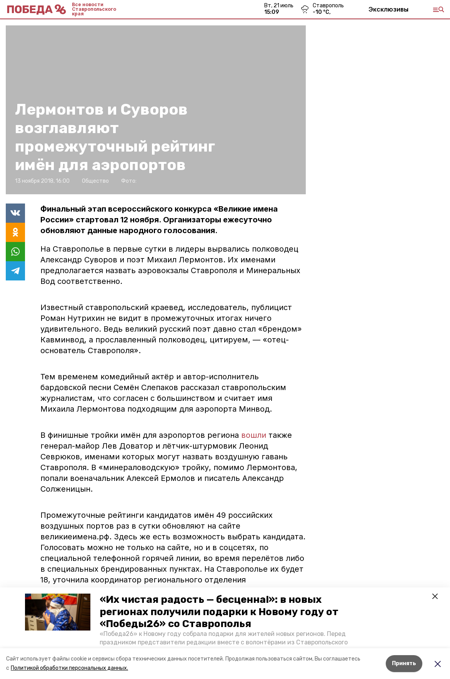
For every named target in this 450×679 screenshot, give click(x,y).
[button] (57, 612)
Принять (404, 663)
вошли (253, 435)
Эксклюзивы (388, 9)
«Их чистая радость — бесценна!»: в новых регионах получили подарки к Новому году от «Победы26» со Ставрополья (219, 611)
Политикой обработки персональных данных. (69, 668)
